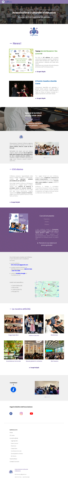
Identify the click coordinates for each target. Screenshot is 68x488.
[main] (34, 12)
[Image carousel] (47, 150)
